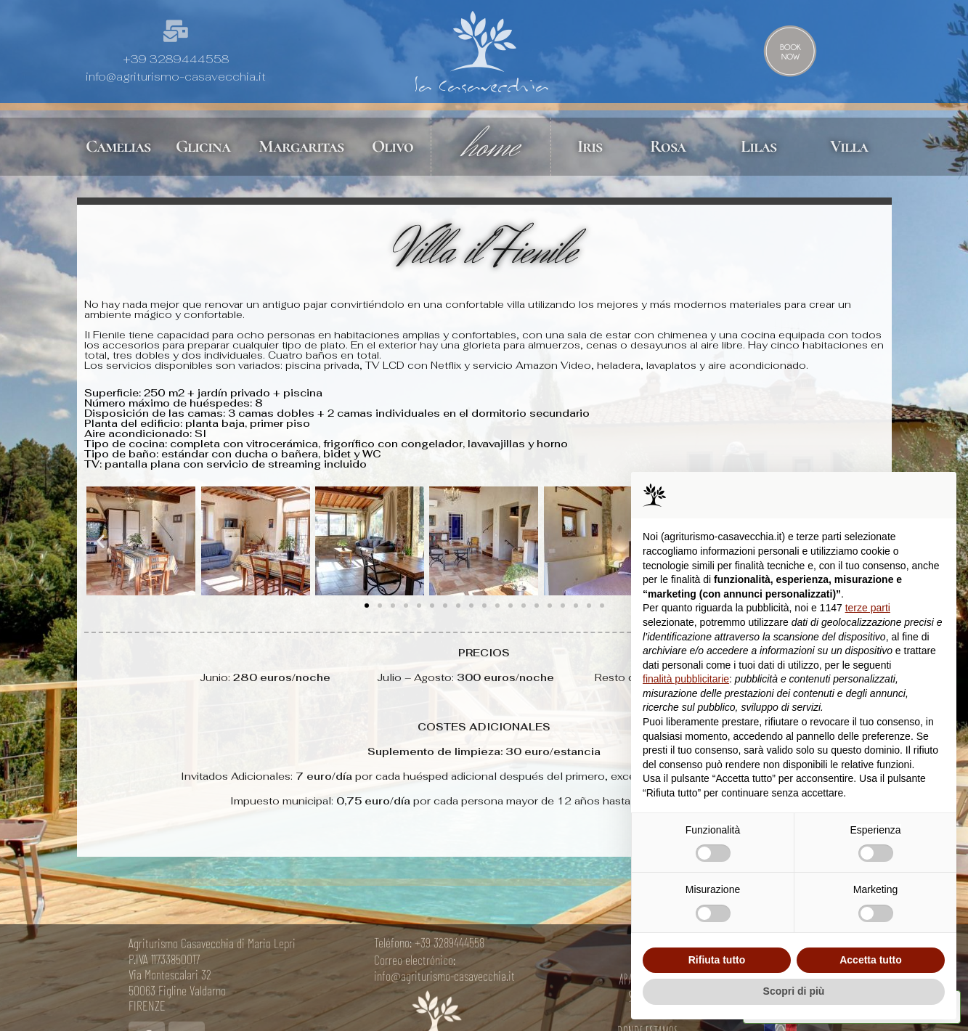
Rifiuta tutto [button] (717, 960)
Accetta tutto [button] (870, 960)
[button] (100, 541)
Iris (589, 146)
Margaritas (301, 146)
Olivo (392, 146)
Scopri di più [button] (794, 991)
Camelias (118, 146)
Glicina (203, 146)
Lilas (758, 146)
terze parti (867, 608)
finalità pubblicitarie (686, 679)
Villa (849, 146)
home (490, 146)
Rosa (668, 146)
